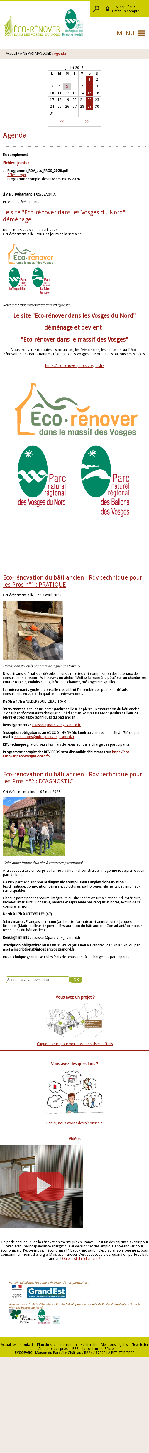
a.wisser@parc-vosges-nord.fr (56, 725)
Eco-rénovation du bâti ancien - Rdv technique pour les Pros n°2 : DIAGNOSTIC (72, 778)
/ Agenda (59, 54)
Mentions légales (114, 1345)
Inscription (68, 1345)
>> (87, 122)
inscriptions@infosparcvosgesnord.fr (44, 737)
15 (89, 93)
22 (89, 100)
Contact (26, 1345)
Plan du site (46, 1345)
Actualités (8, 1345)
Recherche (89, 1345)
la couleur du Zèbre (98, 1349)
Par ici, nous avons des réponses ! (74, 1123)
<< (62, 122)
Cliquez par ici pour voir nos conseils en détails (75, 1044)
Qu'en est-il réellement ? (81, 1259)
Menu (126, 33)
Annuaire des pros (53, 1349)
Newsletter (140, 1345)
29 (89, 107)
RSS (75, 1349)
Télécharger (16, 175)
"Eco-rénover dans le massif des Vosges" (74, 339)
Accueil (11, 54)
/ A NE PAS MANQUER (34, 54)
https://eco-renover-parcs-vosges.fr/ (74, 366)
